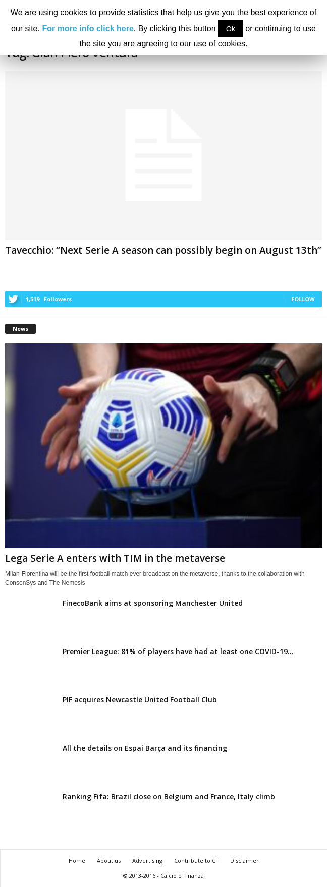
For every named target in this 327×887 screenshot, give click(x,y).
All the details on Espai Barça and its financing (145, 748)
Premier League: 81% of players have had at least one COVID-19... (178, 651)
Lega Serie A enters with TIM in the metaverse (115, 558)
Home (77, 860)
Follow (303, 299)
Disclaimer (244, 860)
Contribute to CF (196, 860)
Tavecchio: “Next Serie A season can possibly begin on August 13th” (163, 250)
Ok (230, 29)
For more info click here (87, 28)
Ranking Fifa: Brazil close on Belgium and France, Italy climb (169, 796)
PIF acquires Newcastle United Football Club (140, 699)
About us (109, 860)
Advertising (147, 860)
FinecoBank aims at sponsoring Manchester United (153, 603)
